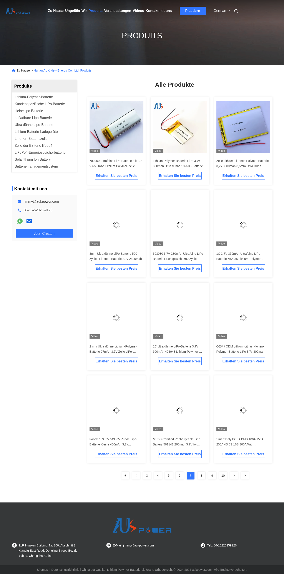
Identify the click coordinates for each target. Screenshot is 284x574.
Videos (138, 11)
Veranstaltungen (117, 11)
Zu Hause (56, 11)
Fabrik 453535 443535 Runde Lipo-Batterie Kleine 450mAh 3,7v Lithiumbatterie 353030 (113, 444)
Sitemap (42, 569)
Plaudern (192, 11)
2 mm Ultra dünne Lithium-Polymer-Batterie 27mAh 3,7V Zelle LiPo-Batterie (114, 352)
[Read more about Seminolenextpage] (125, 475)
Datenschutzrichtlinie (65, 569)
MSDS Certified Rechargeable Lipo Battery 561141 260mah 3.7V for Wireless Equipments (176, 444)
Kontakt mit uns (159, 11)
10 (223, 475)
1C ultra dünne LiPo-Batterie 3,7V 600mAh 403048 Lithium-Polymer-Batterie (176, 352)
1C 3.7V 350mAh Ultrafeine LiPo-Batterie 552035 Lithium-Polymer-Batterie (239, 259)
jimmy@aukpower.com (41, 201)
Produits (95, 11)
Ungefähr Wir (76, 11)
